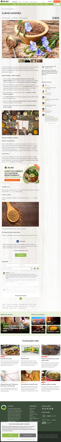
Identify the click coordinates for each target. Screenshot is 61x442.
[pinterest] (58, 18)
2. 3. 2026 (12, 272)
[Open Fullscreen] (57, 22)
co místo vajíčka (15, 306)
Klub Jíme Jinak (32, 417)
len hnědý (34, 304)
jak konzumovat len (15, 304)
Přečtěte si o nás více (11, 421)
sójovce (19, 149)
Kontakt (31, 415)
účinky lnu (4, 304)
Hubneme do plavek (33, 1)
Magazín (41, 4)
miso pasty (31, 198)
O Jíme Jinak (32, 412)
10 (56, 78)
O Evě (31, 4)
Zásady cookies (10, 439)
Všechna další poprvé (49, 116)
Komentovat (36, 286)
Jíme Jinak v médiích (33, 414)
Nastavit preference (28, 435)
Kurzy (19, 4)
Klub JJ (20, 1)
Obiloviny (2, 356)
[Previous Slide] (3, 39)
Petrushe (22, 241)
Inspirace (12, 8)
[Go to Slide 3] (34, 61)
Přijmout (10, 435)
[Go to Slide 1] (21, 61)
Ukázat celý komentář (22, 284)
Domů (3, 8)
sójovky (8, 162)
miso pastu (11, 191)
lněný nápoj (32, 306)
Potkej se (46, 4)
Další (43, 1)
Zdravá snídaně (25, 1)
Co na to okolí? (48, 93)
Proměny (27, 4)
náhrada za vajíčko (8, 306)
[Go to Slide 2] (27, 60)
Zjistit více (35, 235)
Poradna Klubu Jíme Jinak (50, 87)
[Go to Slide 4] (40, 61)
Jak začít (36, 4)
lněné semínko (21, 306)
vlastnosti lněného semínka (23, 304)
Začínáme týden (48, 111)
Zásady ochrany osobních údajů (28, 439)
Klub (22, 4)
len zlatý (30, 304)
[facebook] (56, 18)
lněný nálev (20, 86)
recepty (26, 306)
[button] (30, 39)
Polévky (43, 382)
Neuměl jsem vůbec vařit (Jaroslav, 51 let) (50, 67)
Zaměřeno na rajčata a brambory (52, 99)
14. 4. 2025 (12, 289)
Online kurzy (32, 411)
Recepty (14, 4)
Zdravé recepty (44, 356)
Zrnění (3, 306)
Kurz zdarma (57, 1)
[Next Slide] (57, 39)
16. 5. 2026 (47, 86)
